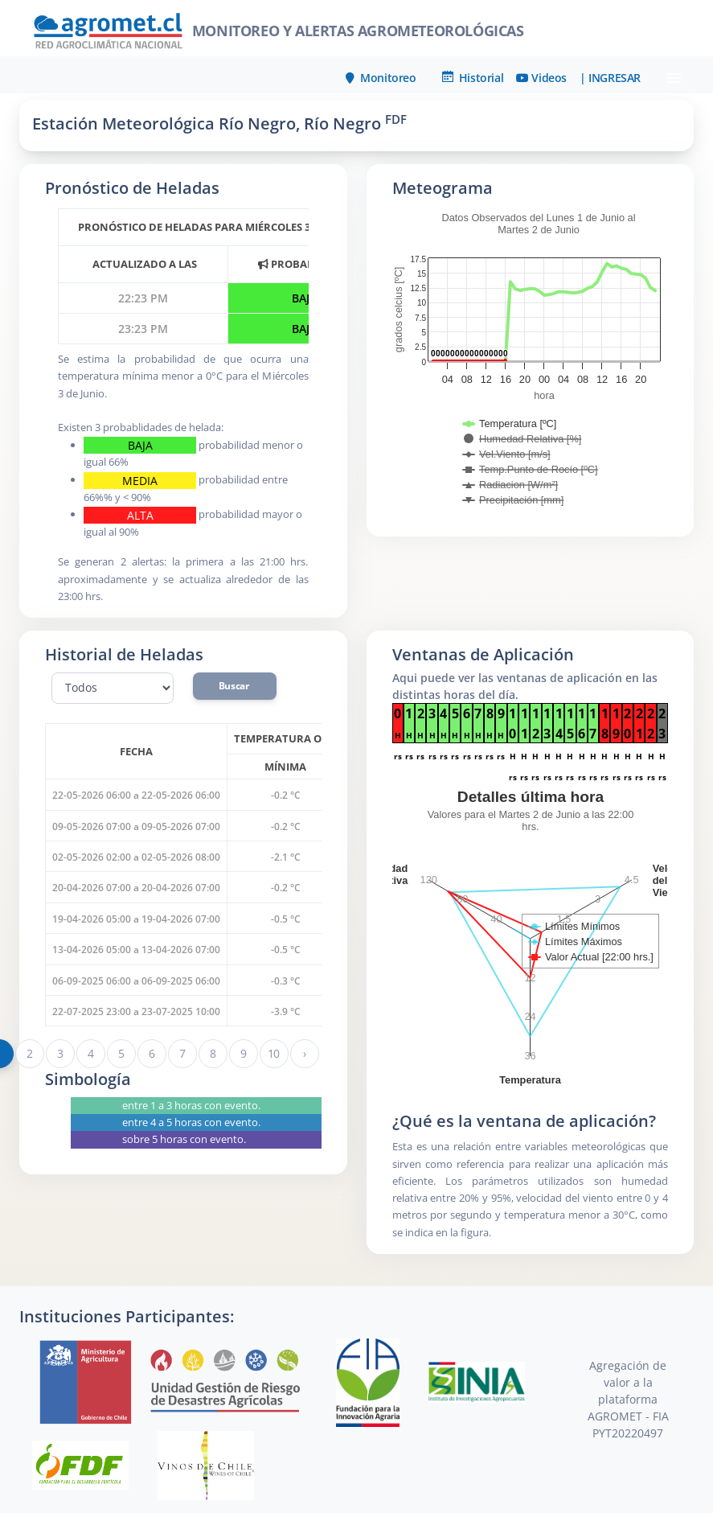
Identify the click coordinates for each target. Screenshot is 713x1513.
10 (274, 1053)
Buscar (235, 686)
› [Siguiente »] (304, 1053)
